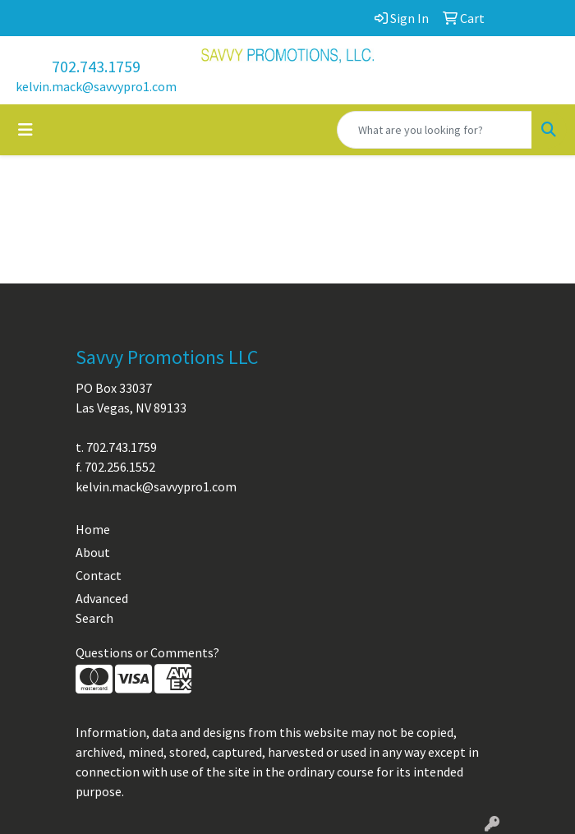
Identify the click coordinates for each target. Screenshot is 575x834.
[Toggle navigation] (25, 129)
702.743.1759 (96, 66)
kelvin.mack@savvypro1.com (96, 86)
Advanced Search (102, 608)
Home (93, 529)
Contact (99, 575)
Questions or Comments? (147, 652)
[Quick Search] (434, 130)
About (93, 552)
